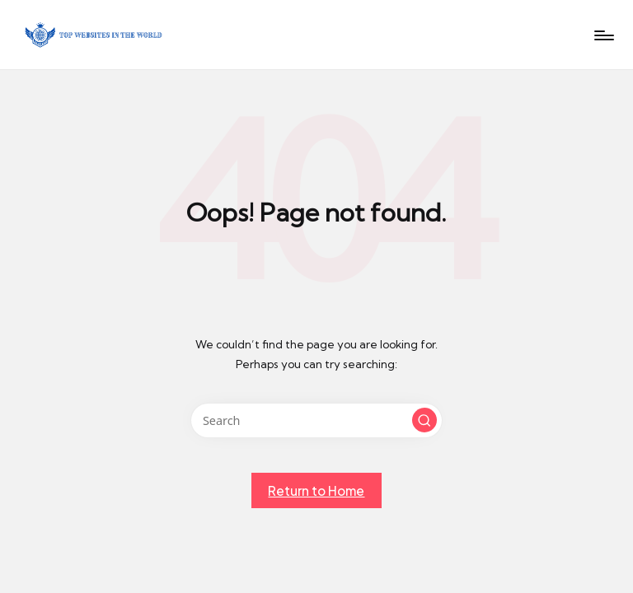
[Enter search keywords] (316, 420)
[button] (424, 420)
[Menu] (603, 35)
